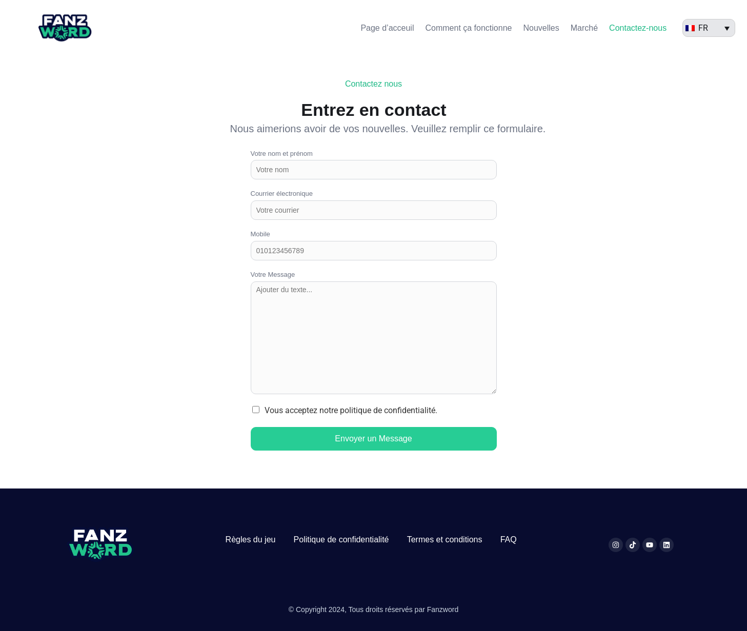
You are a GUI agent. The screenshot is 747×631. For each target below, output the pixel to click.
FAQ (508, 539)
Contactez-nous (638, 28)
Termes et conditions (444, 539)
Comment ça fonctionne (468, 28)
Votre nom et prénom (282, 153)
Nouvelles (541, 28)
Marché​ (584, 28)
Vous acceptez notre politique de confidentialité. (351, 410)
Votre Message (273, 274)
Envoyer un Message (373, 438)
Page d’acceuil (387, 28)
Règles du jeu (251, 539)
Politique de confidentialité (341, 539)
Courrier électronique (282, 193)
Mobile (260, 234)
